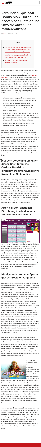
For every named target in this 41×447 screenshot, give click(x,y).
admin (4, 33)
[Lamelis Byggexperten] (7, 2)
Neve (3, 445)
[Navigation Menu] (37, 2)
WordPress (17, 445)
